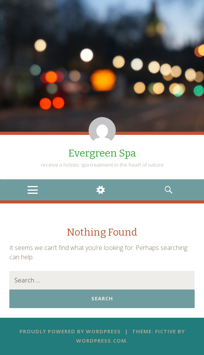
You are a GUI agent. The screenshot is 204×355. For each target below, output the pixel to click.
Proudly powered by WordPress (70, 331)
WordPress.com (101, 340)
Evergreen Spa (102, 153)
